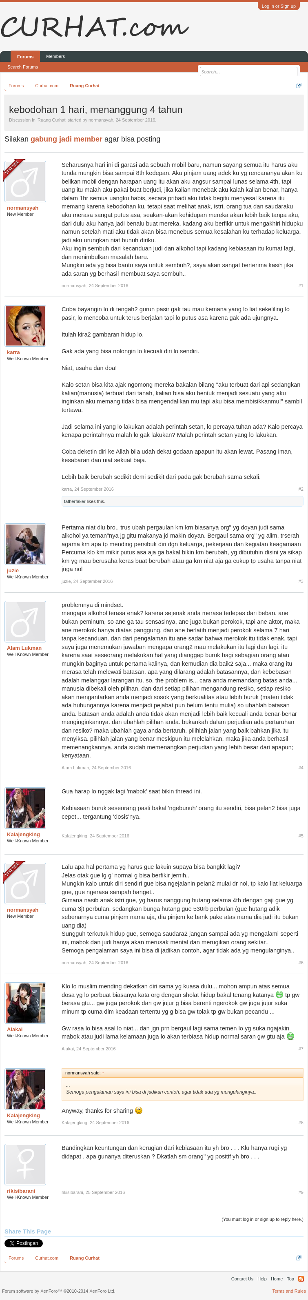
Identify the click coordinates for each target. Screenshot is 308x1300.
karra (13, 352)
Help (262, 1278)
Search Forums (22, 66)
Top (290, 1278)
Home (277, 1278)
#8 (301, 1122)
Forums (25, 56)
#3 (301, 581)
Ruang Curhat (52, 119)
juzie (13, 570)
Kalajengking (23, 834)
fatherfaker (75, 501)
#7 (301, 1048)
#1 (301, 285)
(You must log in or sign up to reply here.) (263, 1219)
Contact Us (242, 1278)
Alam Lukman (24, 648)
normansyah (101, 119)
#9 (301, 1192)
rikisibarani (21, 1191)
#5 (301, 835)
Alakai (14, 1029)
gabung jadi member (66, 139)
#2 (301, 489)
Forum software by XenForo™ (58, 1291)
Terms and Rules (289, 1291)
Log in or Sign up (279, 6)
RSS (301, 1279)
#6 (301, 962)
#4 (301, 767)
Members (55, 56)
